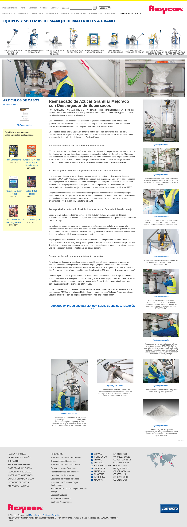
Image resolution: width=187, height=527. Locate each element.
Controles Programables (61, 502)
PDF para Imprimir (25, 125)
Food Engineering (13, 160)
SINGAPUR (97, 474)
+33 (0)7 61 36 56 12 (122, 460)
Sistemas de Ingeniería (60, 498)
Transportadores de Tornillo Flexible (66, 457)
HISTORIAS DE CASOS (130, 13)
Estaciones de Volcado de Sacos (65, 479)
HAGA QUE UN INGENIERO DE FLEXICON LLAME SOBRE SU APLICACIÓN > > (92, 307)
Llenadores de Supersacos (62, 475)
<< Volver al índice (10, 104)
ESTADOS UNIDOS (101, 465)
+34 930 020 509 (120, 454)
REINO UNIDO (99, 457)
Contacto (32, 8)
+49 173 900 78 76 (121, 463)
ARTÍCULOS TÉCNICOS (18, 486)
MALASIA (96, 480)
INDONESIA (98, 477)
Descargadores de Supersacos (64, 468)
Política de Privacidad (52, 515)
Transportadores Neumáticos (63, 461)
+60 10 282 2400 (120, 480)
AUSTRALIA (98, 471)
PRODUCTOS (8, 13)
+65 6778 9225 (119, 474)
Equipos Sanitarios (59, 495)
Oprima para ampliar (161, 123)
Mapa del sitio (35, 515)
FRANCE (96, 460)
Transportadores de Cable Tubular (65, 464)
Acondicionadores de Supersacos (65, 472)
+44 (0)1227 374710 (121, 457)
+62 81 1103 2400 (120, 477)
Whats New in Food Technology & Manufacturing (31, 162)
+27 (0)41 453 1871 (121, 468)
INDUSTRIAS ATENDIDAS (19, 472)
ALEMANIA (97, 463)
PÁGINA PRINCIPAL (17, 454)
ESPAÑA (96, 454)
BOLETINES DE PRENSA (19, 464)
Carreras (54, 8)
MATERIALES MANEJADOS (73, 13)
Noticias (43, 8)
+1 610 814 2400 (120, 465)
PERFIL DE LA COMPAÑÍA (19, 457)
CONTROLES (37, 13)
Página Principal (9, 8)
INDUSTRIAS (52, 13)
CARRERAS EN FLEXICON (20, 468)
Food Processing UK (31, 220)
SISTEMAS (22, 13)
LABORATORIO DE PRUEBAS (103, 13)
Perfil (22, 8)
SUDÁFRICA (98, 468)
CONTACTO (13, 461)
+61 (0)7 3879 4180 (121, 471)
